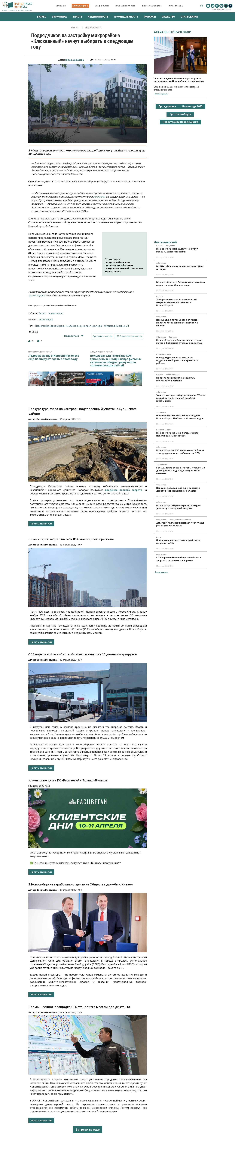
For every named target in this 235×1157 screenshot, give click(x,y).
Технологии (161, 464)
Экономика (161, 412)
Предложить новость (102, 336)
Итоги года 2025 (192, 106)
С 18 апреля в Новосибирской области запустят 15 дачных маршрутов (82, 654)
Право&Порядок (163, 354)
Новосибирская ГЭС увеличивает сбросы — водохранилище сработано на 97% (180, 452)
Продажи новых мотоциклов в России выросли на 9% (178, 541)
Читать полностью (41, 523)
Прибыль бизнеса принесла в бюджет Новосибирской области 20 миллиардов (180, 417)
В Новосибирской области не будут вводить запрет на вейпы (177, 250)
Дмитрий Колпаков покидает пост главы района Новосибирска (180, 524)
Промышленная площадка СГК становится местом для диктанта (79, 1007)
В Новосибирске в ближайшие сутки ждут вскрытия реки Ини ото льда (180, 283)
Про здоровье (167, 106)
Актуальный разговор (172, 32)
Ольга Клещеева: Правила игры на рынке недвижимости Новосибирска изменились (179, 80)
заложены (99, 196)
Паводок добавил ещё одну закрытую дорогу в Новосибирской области (178, 489)
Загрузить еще (88, 1129)
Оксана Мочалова (46, 419)
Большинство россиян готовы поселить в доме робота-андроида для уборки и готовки (180, 470)
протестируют (36, 295)
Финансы (173, 337)
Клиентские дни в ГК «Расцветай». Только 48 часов (67, 780)
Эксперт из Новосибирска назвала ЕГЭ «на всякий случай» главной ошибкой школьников (180, 398)
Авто (158, 537)
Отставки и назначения (180, 519)
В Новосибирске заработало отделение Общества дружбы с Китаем (80, 884)
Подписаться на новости (129, 336)
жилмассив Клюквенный (116, 325)
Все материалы (161, 94)
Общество (170, 245)
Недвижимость (93, 27)
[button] (201, 5)
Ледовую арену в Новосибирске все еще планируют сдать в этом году (53, 357)
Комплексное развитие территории (84, 325)
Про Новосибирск (180, 114)
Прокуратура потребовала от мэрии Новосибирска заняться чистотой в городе (177, 322)
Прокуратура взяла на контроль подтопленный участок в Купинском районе (177, 360)
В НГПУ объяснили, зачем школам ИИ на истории (179, 267)
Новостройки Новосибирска (180, 122)
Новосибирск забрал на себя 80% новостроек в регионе (71, 539)
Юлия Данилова (74, 59)
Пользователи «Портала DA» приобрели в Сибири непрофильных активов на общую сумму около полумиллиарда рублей (115, 360)
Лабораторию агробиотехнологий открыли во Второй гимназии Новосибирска (176, 302)
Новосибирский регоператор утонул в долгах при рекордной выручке (178, 507)
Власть (159, 245)
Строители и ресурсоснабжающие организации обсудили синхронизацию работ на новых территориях (124, 265)
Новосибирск (46, 319)
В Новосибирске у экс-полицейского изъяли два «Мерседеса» (177, 434)
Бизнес (75, 27)
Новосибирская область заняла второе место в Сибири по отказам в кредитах (179, 341)
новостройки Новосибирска (49, 325)
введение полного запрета (123, 490)
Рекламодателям (221, 9)
